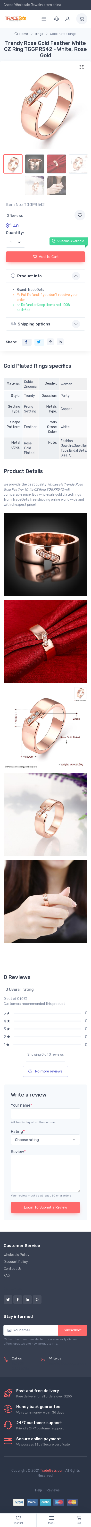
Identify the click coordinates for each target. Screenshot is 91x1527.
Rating (18, 1131)
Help (38, 1490)
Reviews (53, 1490)
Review (18, 1151)
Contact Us (13, 1269)
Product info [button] (26, 275)
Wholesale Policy (16, 1255)
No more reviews (45, 1071)
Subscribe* (73, 1330)
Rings (39, 34)
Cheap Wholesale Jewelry (23, 5)
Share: (11, 342)
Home (21, 34)
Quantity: (15, 233)
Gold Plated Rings (63, 34)
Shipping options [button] (30, 323)
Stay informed (18, 1316)
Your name (21, 1105)
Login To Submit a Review (45, 1207)
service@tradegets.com (68, 1364)
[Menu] (44, 19)
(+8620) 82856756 (20, 1366)
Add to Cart (46, 256)
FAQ (7, 1276)
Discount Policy (16, 1262)
